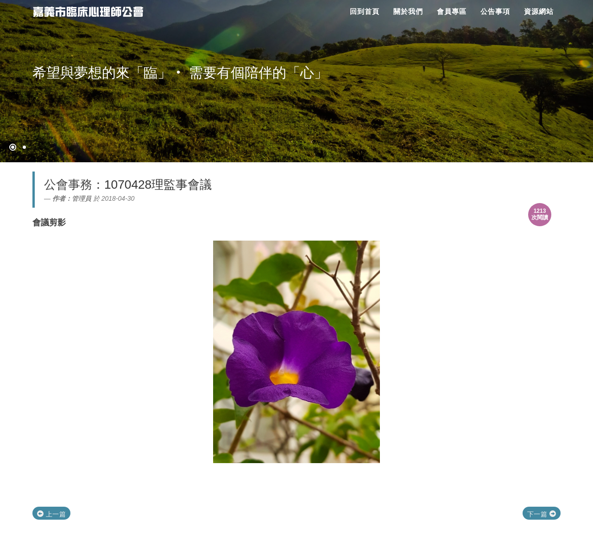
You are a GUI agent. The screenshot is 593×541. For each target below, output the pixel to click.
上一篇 (51, 514)
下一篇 (541, 514)
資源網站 (539, 11)
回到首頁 (364, 11)
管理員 (81, 198)
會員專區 (452, 11)
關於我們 (408, 11)
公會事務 (68, 184)
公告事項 (495, 11)
